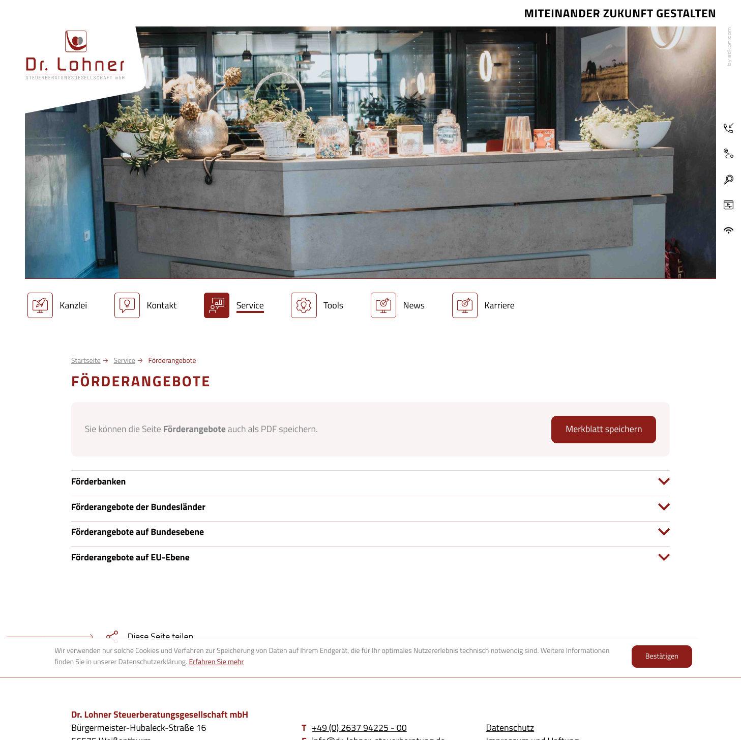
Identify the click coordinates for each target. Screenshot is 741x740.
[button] (728, 180)
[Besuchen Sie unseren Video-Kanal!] (729, 205)
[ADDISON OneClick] (729, 230)
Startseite (86, 360)
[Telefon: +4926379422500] (729, 128)
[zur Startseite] (75, 54)
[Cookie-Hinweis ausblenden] (662, 656)
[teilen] (96, 636)
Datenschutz (510, 727)
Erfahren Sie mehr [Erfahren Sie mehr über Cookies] (216, 661)
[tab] (370, 481)
